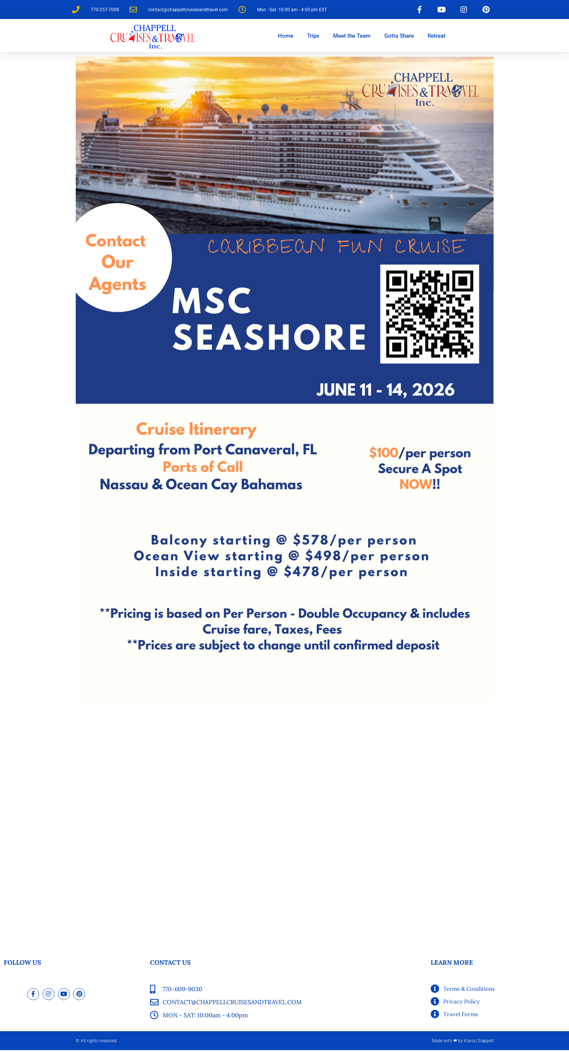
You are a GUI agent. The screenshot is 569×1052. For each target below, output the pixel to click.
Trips (313, 37)
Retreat (436, 37)
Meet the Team (352, 37)
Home (285, 37)
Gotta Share (399, 37)
